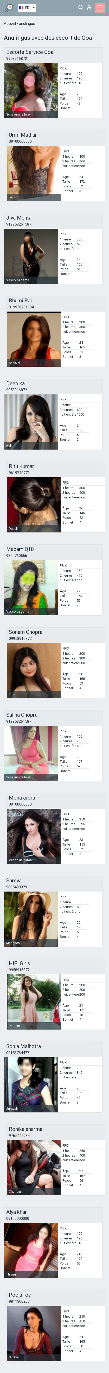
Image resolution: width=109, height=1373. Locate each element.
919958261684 (21, 307)
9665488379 (16, 887)
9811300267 (19, 1301)
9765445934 (19, 1135)
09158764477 (17, 1052)
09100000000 (20, 141)
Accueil (10, 23)
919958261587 (18, 224)
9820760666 (16, 555)
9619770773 (19, 472)
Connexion (89, 7)
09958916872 (20, 638)
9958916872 (16, 58)
